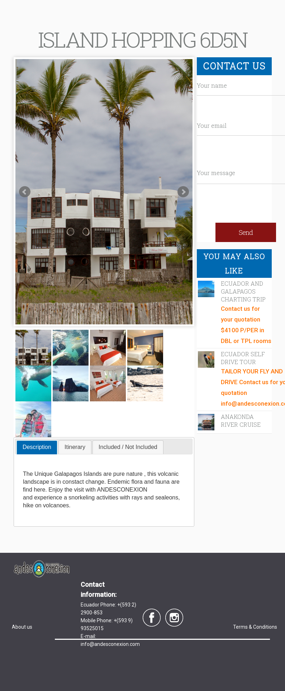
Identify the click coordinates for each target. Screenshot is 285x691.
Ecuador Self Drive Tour (243, 358)
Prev (24, 192)
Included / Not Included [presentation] (128, 447)
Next (183, 192)
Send (246, 232)
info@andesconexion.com (110, 644)
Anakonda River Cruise (241, 420)
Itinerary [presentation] (75, 447)
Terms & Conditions (255, 627)
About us (22, 627)
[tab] (36, 447)
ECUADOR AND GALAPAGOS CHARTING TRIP (243, 291)
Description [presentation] (37, 447)
